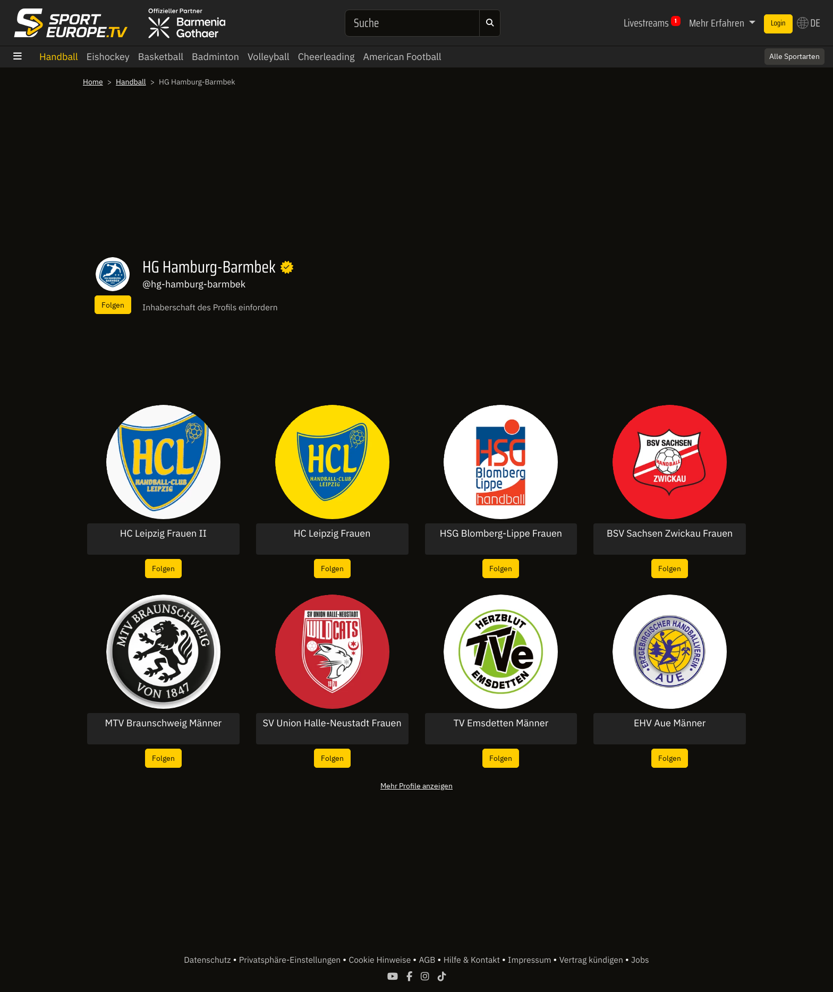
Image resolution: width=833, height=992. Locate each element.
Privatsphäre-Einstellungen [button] (291, 960)
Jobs (640, 960)
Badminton (215, 56)
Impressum (530, 960)
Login (778, 23)
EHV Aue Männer (670, 723)
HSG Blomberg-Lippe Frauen (501, 533)
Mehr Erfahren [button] (717, 22)
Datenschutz (208, 960)
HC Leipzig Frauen (332, 533)
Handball (58, 56)
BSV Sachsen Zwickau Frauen (670, 533)
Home (93, 82)
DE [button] (808, 22)
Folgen (112, 305)
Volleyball (269, 56)
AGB (428, 960)
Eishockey (108, 56)
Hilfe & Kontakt (473, 960)
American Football (402, 56)
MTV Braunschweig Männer (163, 723)
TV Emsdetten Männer (500, 723)
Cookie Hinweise (380, 960)
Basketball (160, 56)
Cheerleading (326, 56)
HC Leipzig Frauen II (163, 533)
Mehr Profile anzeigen (416, 786)
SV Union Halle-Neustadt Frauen (332, 723)
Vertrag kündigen (592, 960)
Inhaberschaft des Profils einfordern (210, 307)
